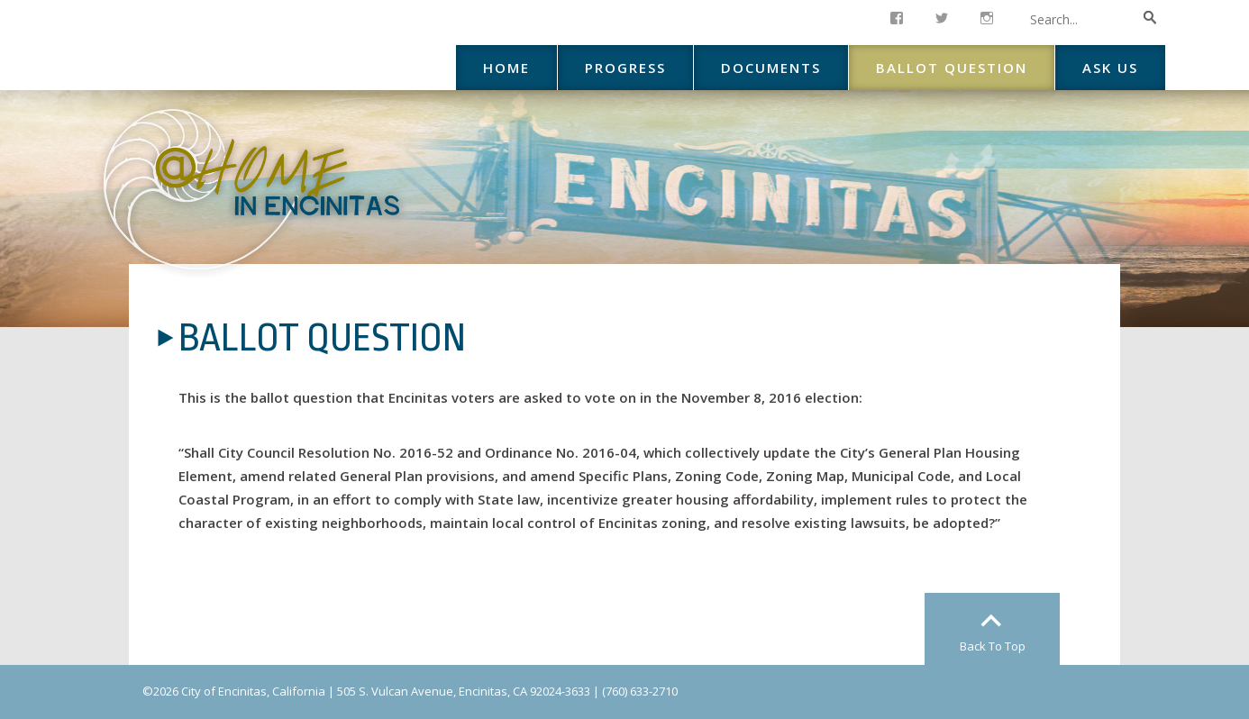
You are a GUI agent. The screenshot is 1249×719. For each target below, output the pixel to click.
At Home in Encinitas (251, 189)
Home (506, 68)
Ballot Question (951, 68)
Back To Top (993, 646)
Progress (625, 68)
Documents (771, 68)
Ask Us (1110, 68)
